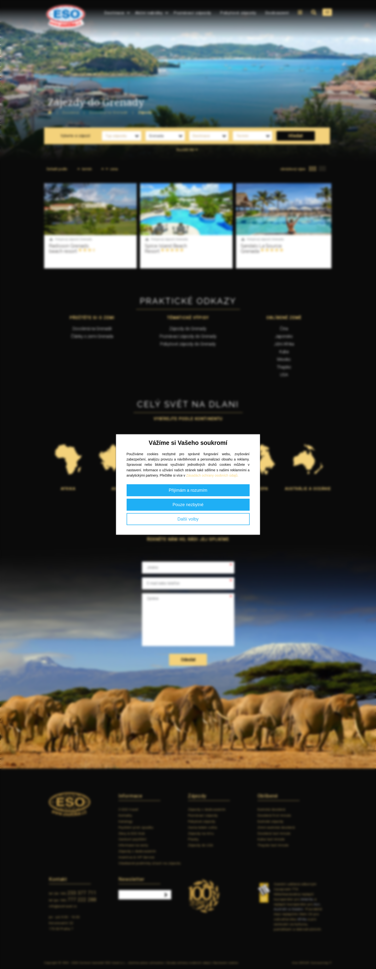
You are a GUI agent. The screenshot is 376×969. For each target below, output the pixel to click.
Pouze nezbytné (187, 504)
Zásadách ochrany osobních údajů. (212, 475)
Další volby (188, 519)
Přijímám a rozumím (188, 490)
